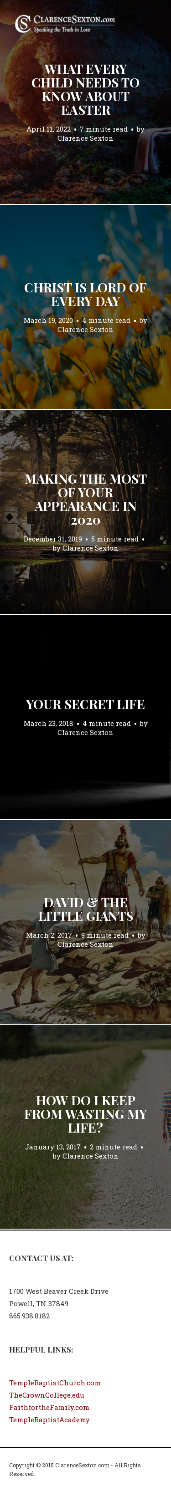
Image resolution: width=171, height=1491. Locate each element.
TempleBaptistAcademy (49, 1419)
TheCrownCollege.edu (46, 1394)
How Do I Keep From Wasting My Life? (85, 1114)
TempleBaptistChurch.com (55, 1382)
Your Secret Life (85, 703)
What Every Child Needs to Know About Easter (85, 89)
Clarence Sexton (85, 138)
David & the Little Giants (85, 909)
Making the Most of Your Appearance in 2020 (86, 499)
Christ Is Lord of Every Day (85, 294)
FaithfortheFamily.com (49, 1407)
